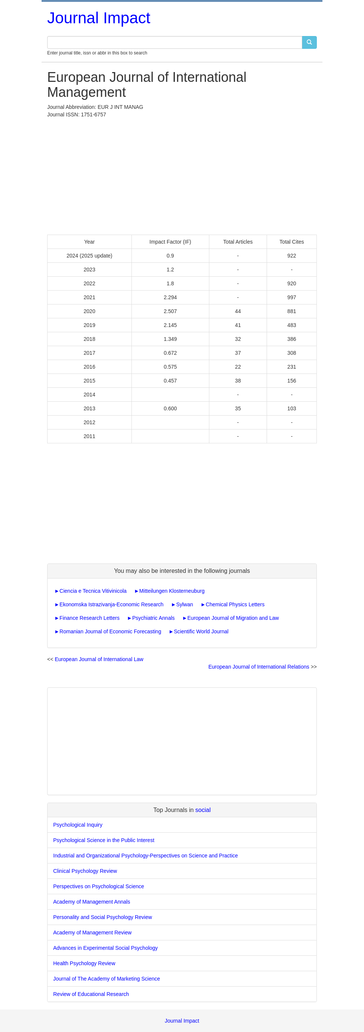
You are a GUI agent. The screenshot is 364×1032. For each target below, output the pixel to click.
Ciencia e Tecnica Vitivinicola (93, 591)
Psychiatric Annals (153, 618)
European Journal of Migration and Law (233, 618)
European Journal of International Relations (258, 667)
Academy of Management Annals (91, 902)
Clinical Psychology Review (85, 871)
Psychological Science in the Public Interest (103, 840)
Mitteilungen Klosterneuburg (171, 591)
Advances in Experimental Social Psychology (105, 948)
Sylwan (184, 604)
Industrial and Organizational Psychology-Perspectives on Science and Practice (145, 856)
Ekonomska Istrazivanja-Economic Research (112, 604)
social (203, 810)
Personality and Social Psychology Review (102, 917)
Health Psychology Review (84, 963)
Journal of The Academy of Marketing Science (106, 979)
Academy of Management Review (92, 933)
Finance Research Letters (89, 618)
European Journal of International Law (99, 659)
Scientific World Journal (201, 631)
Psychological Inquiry (78, 825)
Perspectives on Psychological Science (98, 886)
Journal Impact (98, 18)
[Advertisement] (182, 174)
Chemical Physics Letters (235, 604)
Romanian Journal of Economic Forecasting (110, 631)
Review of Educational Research (91, 994)
